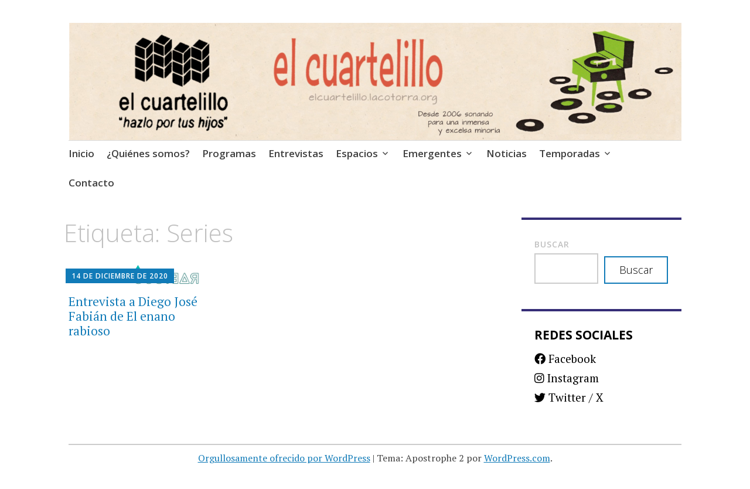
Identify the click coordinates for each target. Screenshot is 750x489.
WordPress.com (517, 457)
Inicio (81, 153)
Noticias (506, 153)
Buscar (552, 244)
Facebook (565, 358)
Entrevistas (295, 153)
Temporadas (569, 153)
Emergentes (432, 153)
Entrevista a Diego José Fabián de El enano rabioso (133, 316)
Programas (229, 153)
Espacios (357, 153)
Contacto (91, 182)
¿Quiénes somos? (148, 153)
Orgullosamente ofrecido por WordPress (284, 457)
